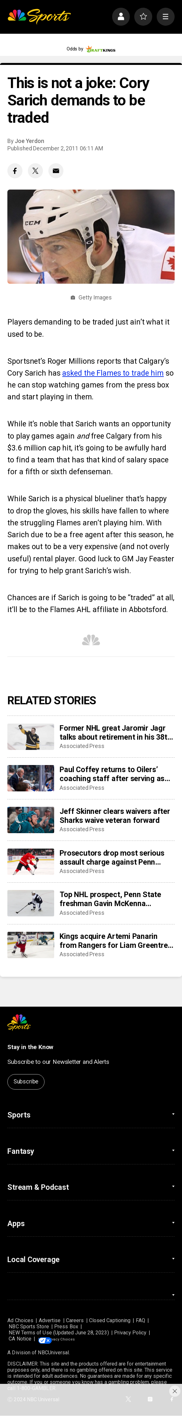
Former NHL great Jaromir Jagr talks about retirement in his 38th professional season (115, 733)
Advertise (50, 1320)
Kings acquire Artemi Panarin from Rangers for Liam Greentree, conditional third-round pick (117, 941)
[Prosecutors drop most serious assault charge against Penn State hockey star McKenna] (30, 862)
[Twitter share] (35, 170)
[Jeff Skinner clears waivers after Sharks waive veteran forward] (30, 820)
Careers (75, 1320)
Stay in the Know (30, 1047)
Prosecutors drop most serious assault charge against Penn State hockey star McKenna (112, 858)
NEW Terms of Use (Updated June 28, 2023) (59, 1333)
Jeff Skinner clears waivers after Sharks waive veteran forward (115, 816)
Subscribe (25, 1081)
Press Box (66, 1326)
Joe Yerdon (29, 141)
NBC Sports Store (29, 1326)
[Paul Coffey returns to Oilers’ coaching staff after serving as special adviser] (30, 778)
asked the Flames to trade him (113, 373)
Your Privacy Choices (77, 1339)
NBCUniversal (53, 1353)
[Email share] (55, 170)
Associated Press (82, 746)
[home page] (39, 16)
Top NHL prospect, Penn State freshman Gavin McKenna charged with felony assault (110, 899)
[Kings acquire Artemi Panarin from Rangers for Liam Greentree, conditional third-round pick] (30, 945)
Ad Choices (20, 1320)
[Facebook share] (14, 170)
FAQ (140, 1320)
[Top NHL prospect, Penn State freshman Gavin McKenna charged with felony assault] (30, 903)
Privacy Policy (130, 1333)
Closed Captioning (109, 1320)
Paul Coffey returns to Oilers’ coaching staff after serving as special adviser (112, 774)
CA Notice (20, 1339)
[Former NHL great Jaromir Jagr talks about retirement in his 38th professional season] (30, 737)
